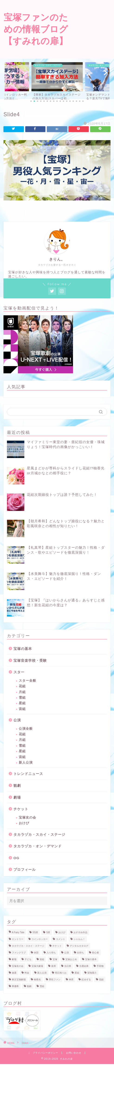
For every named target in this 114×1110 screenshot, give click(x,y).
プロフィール (24, 869)
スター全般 (27, 680)
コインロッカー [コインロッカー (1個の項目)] (40, 939)
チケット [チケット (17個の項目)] (57, 946)
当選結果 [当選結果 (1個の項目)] (84, 966)
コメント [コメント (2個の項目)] (60, 939)
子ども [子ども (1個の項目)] (28, 959)
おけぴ (24, 823)
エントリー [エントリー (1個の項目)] (17, 939)
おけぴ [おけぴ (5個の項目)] (61, 932)
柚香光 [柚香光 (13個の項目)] (37, 979)
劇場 (17, 797)
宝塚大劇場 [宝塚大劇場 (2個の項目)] (37, 966)
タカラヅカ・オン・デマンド (37, 846)
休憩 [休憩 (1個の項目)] (36, 952)
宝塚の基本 (22, 649)
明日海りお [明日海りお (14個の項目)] (60, 972)
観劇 (17, 785)
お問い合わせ (73, 1053)
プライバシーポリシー (45, 1053)
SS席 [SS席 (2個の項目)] (35, 932)
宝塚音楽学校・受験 (30, 660)
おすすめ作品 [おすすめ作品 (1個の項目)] (80, 932)
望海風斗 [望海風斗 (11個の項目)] (92, 972)
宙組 (22, 709)
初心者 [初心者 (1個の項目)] (95, 952)
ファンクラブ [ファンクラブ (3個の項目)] (19, 952)
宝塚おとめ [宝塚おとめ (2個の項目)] (71, 959)
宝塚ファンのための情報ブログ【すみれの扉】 (36, 29)
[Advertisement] (93, 20)
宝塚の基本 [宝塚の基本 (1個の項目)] (91, 959)
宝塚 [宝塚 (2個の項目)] (55, 959)
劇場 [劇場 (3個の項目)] (14, 959)
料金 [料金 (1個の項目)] (27, 972)
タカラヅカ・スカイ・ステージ (39, 834)
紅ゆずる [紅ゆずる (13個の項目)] (86, 979)
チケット (20, 809)
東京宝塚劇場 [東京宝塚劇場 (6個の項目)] (19, 979)
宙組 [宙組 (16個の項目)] (42, 959)
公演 (17, 720)
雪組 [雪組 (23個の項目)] (42, 986)
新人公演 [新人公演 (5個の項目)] (42, 972)
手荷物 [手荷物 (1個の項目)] (100, 966)
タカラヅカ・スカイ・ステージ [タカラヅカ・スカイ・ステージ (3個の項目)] (28, 946)
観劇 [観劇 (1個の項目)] (29, 986)
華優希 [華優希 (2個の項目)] (15, 986)
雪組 (22, 697)
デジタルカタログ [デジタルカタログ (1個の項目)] (79, 946)
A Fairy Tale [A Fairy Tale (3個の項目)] (18, 932)
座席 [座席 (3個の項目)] (53, 966)
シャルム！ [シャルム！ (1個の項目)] (79, 939)
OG (16, 858)
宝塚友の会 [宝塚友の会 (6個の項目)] (17, 966)
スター (19, 672)
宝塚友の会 (27, 817)
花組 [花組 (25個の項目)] (101, 979)
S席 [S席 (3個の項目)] (48, 932)
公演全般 (26, 728)
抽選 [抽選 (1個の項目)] (14, 972)
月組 (22, 692)
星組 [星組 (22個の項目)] (77, 972)
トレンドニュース (28, 774)
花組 (22, 686)
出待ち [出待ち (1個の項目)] (80, 952)
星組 (22, 703)
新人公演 (26, 762)
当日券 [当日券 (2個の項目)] (67, 966)
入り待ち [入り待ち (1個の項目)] (51, 952)
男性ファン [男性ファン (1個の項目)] (54, 979)
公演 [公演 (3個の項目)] (66, 952)
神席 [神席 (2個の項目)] (71, 979)
